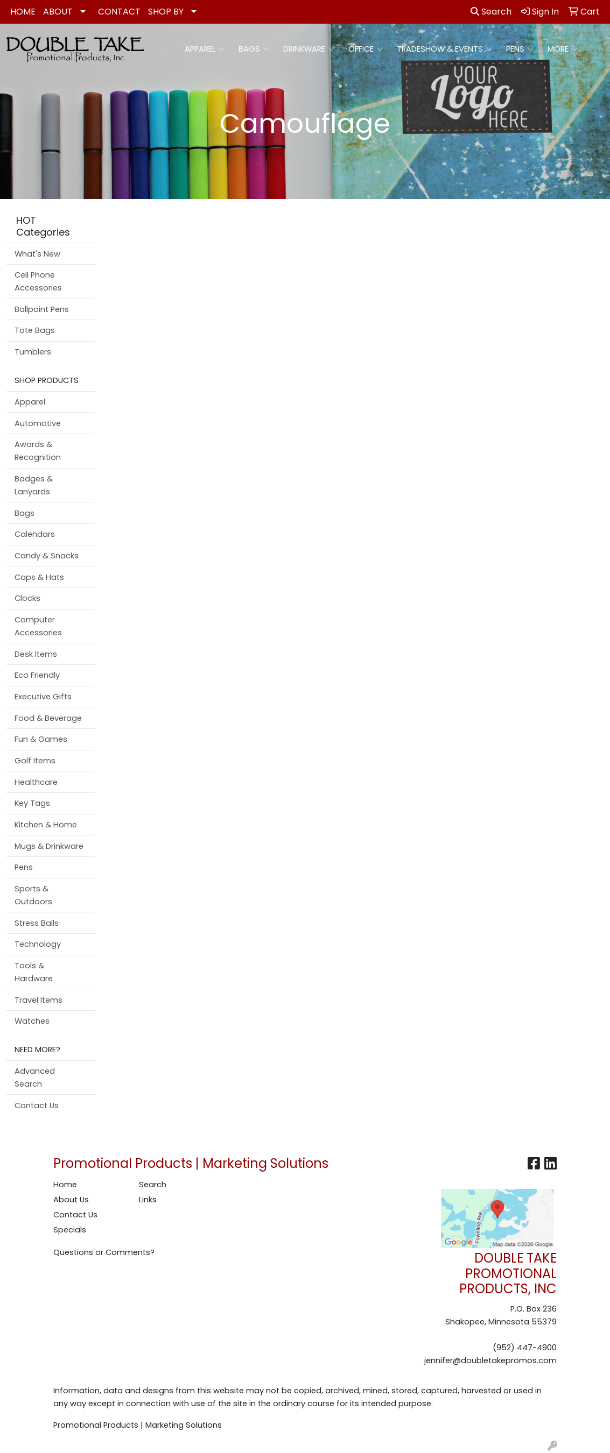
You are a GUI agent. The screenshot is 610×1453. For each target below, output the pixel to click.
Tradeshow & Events (444, 48)
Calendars (35, 534)
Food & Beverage (48, 718)
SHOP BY (166, 11)
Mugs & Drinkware (49, 846)
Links (148, 1199)
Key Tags (32, 803)
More (563, 48)
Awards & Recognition (38, 451)
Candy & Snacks (47, 555)
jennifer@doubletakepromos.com (490, 1360)
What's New (37, 254)
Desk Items (36, 654)
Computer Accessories (38, 626)
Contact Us (37, 1105)
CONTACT (119, 11)
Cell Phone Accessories (38, 281)
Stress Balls (37, 923)
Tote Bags (35, 330)
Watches (32, 1021)
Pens (520, 48)
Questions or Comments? (104, 1252)
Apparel (205, 48)
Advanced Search (35, 1077)
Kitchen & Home (46, 824)
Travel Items (38, 1000)
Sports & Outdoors (33, 895)
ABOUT (58, 11)
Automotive (38, 423)
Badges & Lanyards (34, 485)
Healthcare (36, 782)
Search (491, 11)
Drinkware (308, 48)
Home (65, 1184)
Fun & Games (41, 739)
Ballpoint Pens (42, 309)
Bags (254, 48)
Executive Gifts (43, 696)
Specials (69, 1229)
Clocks (27, 598)
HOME (23, 11)
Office (365, 48)
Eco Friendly (37, 675)
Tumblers (33, 351)
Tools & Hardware (34, 972)
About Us (71, 1199)
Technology (38, 944)
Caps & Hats (39, 577)
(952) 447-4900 (525, 1347)
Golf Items (35, 760)
